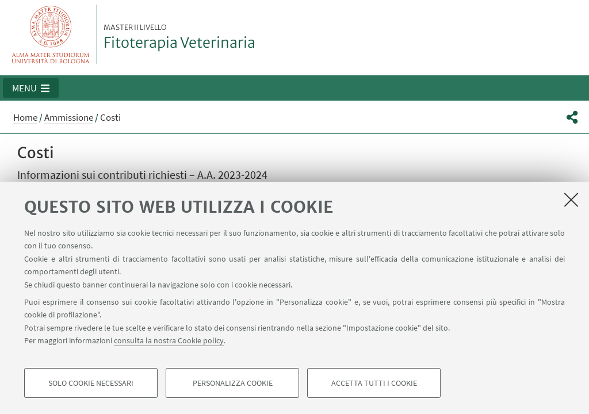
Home (25, 117)
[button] (31, 88)
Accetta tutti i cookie (374, 383)
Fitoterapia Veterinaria (179, 37)
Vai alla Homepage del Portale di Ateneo (51, 34)
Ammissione (68, 117)
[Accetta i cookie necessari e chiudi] (571, 199)
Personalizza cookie (233, 383)
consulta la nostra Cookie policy (169, 340)
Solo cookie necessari (90, 383)
